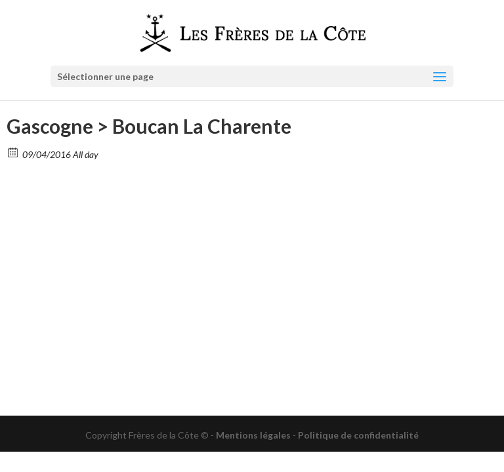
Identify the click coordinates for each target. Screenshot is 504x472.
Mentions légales (253, 435)
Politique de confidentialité (358, 435)
